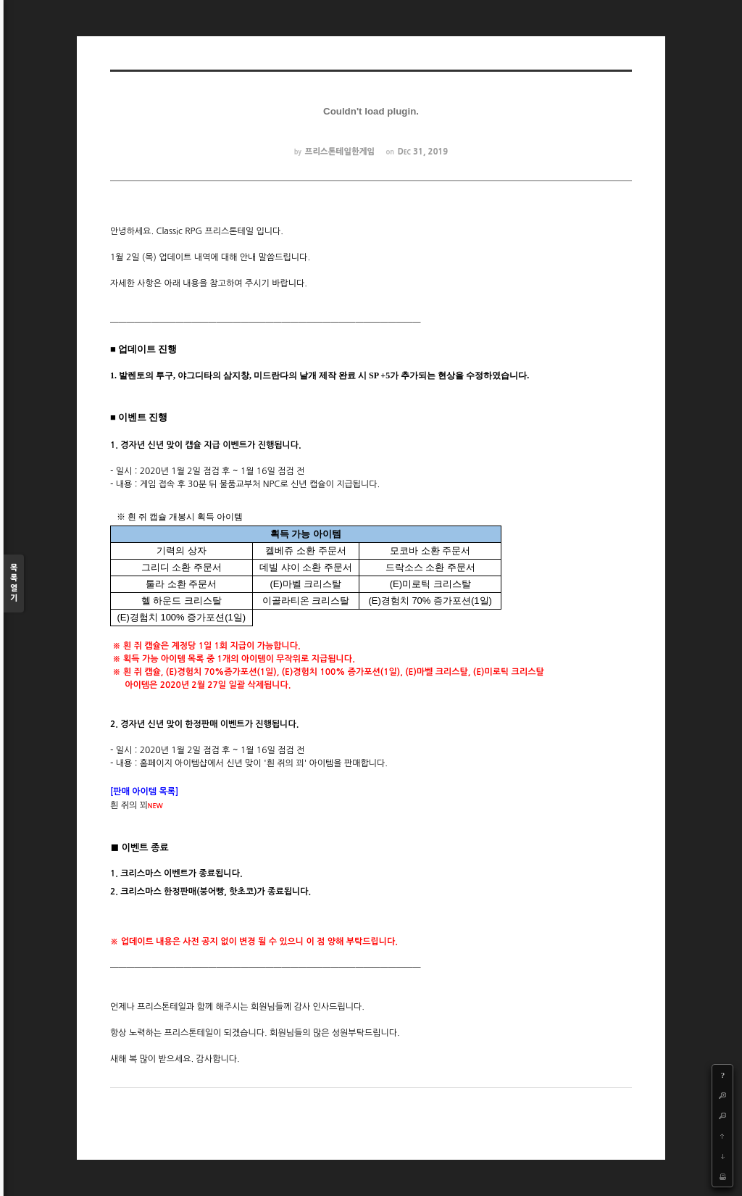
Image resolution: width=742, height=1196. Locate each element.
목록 (13, 584)
